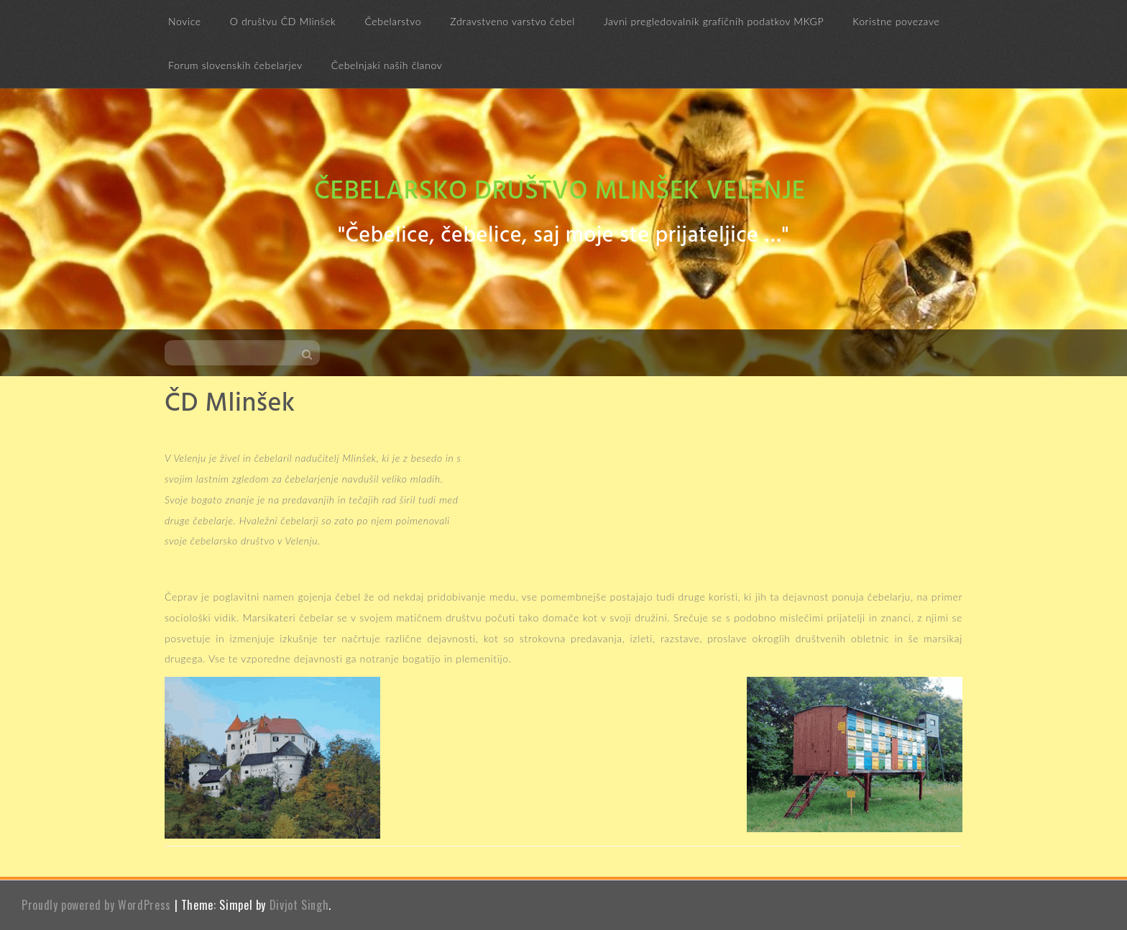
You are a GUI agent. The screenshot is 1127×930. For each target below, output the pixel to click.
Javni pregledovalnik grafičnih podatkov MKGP (714, 21)
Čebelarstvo (392, 21)
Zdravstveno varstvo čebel (512, 21)
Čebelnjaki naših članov (387, 65)
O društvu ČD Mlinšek (283, 21)
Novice (184, 21)
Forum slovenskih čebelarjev (235, 65)
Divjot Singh (299, 904)
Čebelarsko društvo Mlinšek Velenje (560, 192)
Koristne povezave (895, 21)
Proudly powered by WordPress (96, 904)
